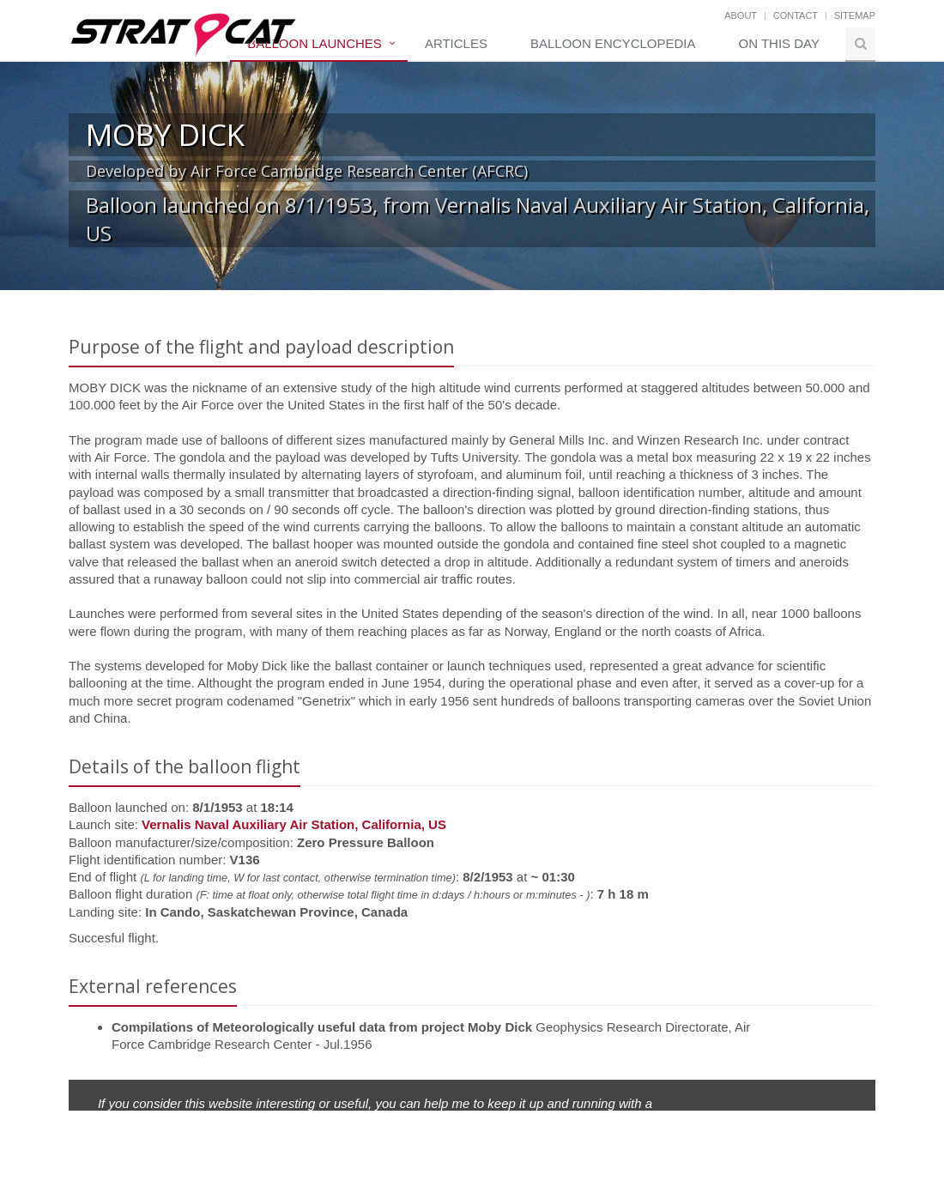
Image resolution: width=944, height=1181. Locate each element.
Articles (456, 43)
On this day (779, 43)
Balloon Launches (314, 43)
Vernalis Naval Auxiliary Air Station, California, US (294, 824)
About (740, 15)
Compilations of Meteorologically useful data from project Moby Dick (322, 1027)
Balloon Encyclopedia (613, 43)
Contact (795, 15)
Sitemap (854, 15)
